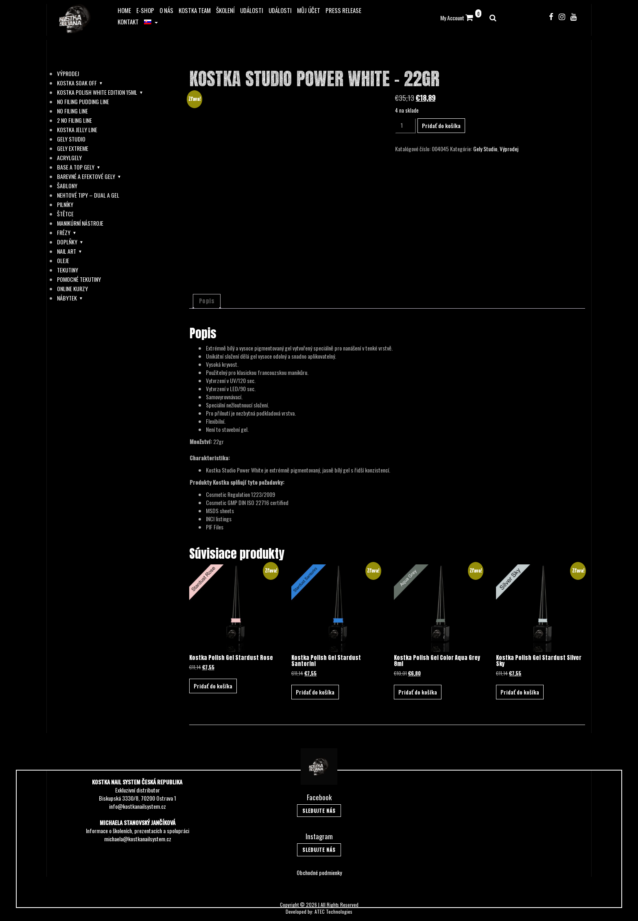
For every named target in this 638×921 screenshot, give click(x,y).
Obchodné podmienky (319, 872)
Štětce (65, 214)
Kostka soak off (77, 83)
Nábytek (67, 298)
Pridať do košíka (441, 125)
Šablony (67, 186)
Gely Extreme (72, 148)
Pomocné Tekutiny (79, 279)
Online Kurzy (72, 289)
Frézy (63, 233)
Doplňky (67, 242)
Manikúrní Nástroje (80, 223)
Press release (343, 10)
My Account (452, 17)
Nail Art (66, 251)
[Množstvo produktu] (405, 125)
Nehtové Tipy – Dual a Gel (88, 195)
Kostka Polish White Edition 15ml (97, 92)
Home (124, 10)
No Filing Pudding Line (83, 102)
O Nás (166, 10)
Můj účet (308, 10)
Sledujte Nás (319, 810)
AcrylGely (69, 158)
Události (251, 10)
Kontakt (128, 21)
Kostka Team (195, 10)
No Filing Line (72, 111)
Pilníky (65, 204)
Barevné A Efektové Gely (86, 176)
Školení (225, 10)
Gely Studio (71, 139)
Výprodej (68, 74)
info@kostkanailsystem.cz (137, 806)
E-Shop (145, 10)
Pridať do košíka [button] (213, 685)
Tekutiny (67, 270)
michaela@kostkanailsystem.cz (137, 838)
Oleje (63, 261)
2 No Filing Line (74, 120)
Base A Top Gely (75, 167)
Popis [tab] (207, 301)
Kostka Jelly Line (77, 130)
